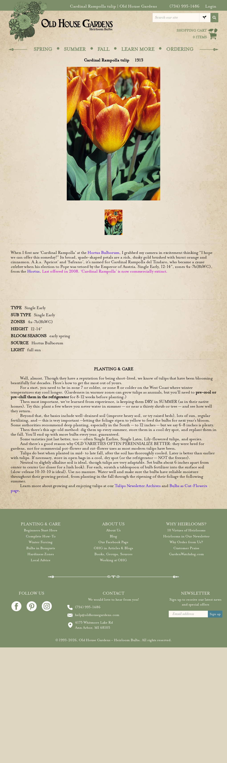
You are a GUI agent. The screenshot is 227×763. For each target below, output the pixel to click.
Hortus (33, 271)
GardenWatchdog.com (186, 554)
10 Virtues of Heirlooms (186, 530)
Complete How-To (41, 536)
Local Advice (41, 560)
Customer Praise (186, 548)
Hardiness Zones (40, 554)
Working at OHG (113, 560)
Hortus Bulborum (103, 252)
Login (210, 6)
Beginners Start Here (40, 530)
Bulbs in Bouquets (40, 548)
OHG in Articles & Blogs (113, 548)
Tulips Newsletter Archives (137, 485)
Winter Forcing (41, 542)
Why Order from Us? (186, 542)
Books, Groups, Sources (113, 554)
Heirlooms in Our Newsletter (186, 536)
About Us (113, 530)
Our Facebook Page (113, 542)
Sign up (215, 614)
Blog (113, 536)
